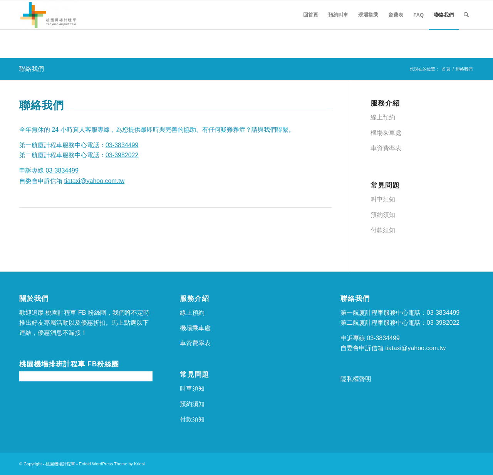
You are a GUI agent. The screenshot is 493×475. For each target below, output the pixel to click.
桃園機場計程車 (60, 464)
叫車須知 (383, 199)
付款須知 (383, 230)
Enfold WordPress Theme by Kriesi (112, 464)
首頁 (446, 69)
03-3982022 (122, 155)
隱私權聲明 (355, 379)
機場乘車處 (386, 132)
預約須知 (383, 214)
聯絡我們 (31, 68)
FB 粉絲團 (92, 312)
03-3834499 (122, 145)
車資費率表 (386, 148)
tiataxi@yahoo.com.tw (94, 181)
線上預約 (383, 117)
